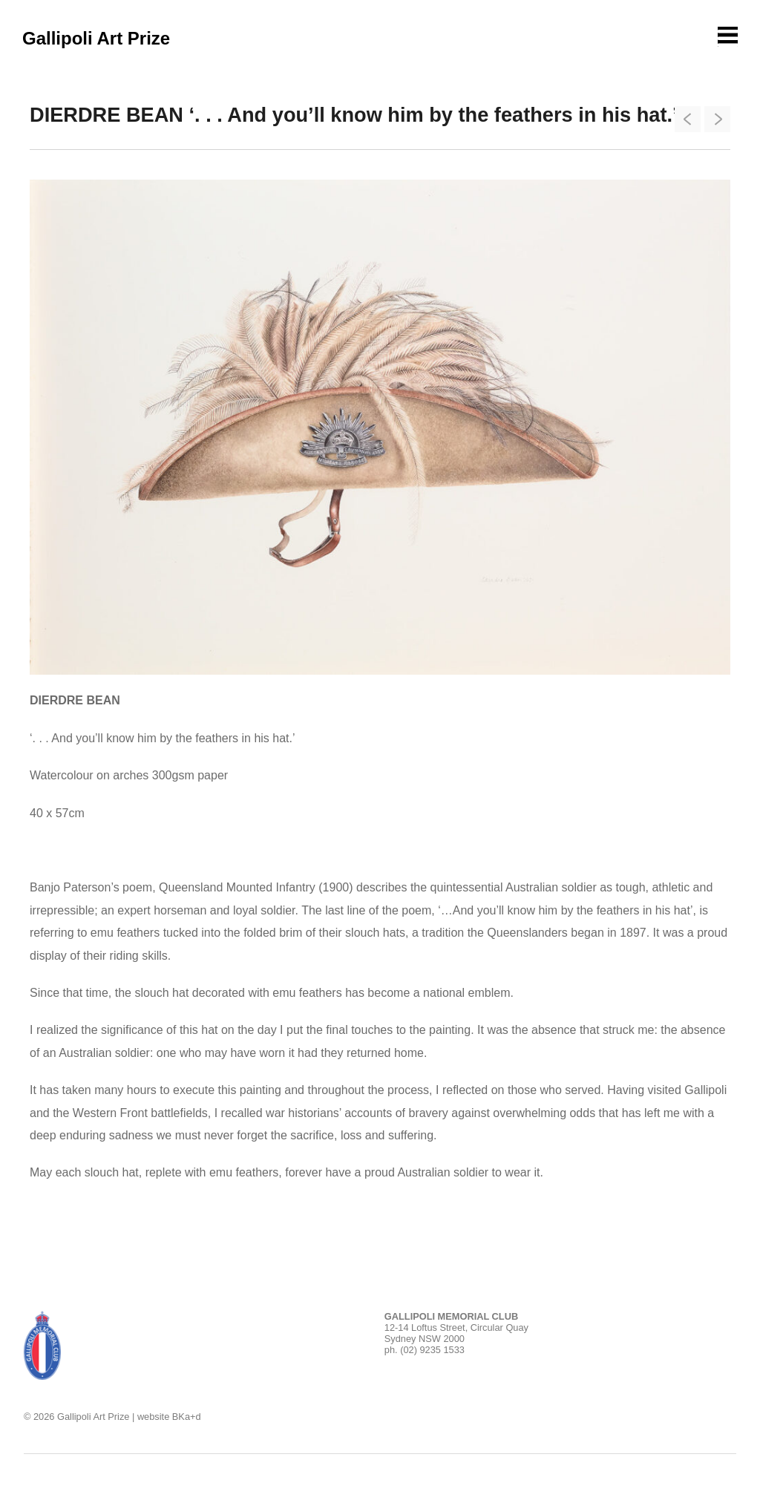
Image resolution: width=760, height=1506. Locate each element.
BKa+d (186, 1416)
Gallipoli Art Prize (96, 38)
